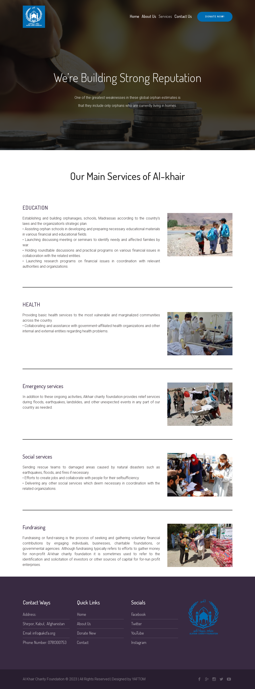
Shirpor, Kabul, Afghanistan (44, 623)
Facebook (138, 614)
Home (81, 614)
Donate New (86, 633)
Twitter (136, 623)
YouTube (137, 633)
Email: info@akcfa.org (39, 633)
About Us (84, 623)
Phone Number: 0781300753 (44, 642)
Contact (83, 642)
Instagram (138, 642)
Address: (29, 614)
